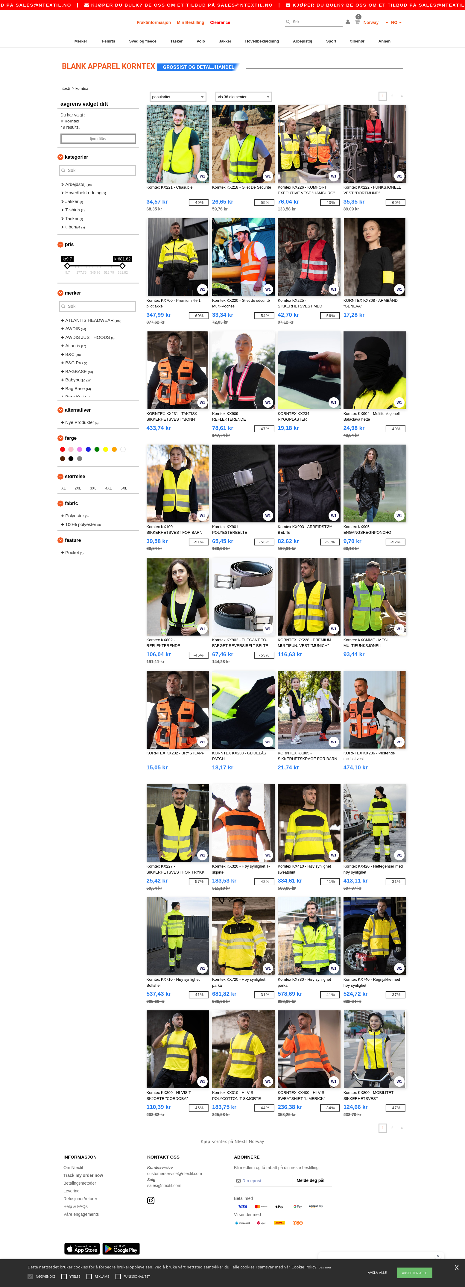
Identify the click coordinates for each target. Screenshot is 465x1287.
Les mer (325, 1267)
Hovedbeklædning (262, 41)
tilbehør (357, 41)
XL (63, 486)
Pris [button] (69, 241)
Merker (81, 41)
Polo (201, 41)
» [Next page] (402, 94)
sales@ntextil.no (109, 4)
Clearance (220, 22)
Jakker (225, 41)
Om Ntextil (73, 1165)
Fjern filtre (98, 136)
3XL (93, 486)
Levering (71, 1188)
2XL (78, 486)
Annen (384, 41)
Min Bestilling (190, 22)
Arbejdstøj (302, 41)
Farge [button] (71, 435)
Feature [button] (73, 537)
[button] (349, 22)
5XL (124, 486)
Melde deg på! (310, 1178)
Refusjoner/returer (80, 1196)
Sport (331, 41)
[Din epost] (263, 1178)
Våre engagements (81, 1211)
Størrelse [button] (75, 474)
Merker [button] (73, 290)
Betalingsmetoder (79, 1180)
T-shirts (108, 41)
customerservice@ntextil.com (174, 1170)
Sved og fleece (142, 41)
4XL (108, 486)
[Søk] (312, 21)
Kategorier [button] (76, 154)
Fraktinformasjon (154, 22)
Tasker (176, 41)
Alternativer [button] (78, 407)
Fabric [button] (71, 501)
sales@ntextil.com (164, 1183)
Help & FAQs (75, 1204)
